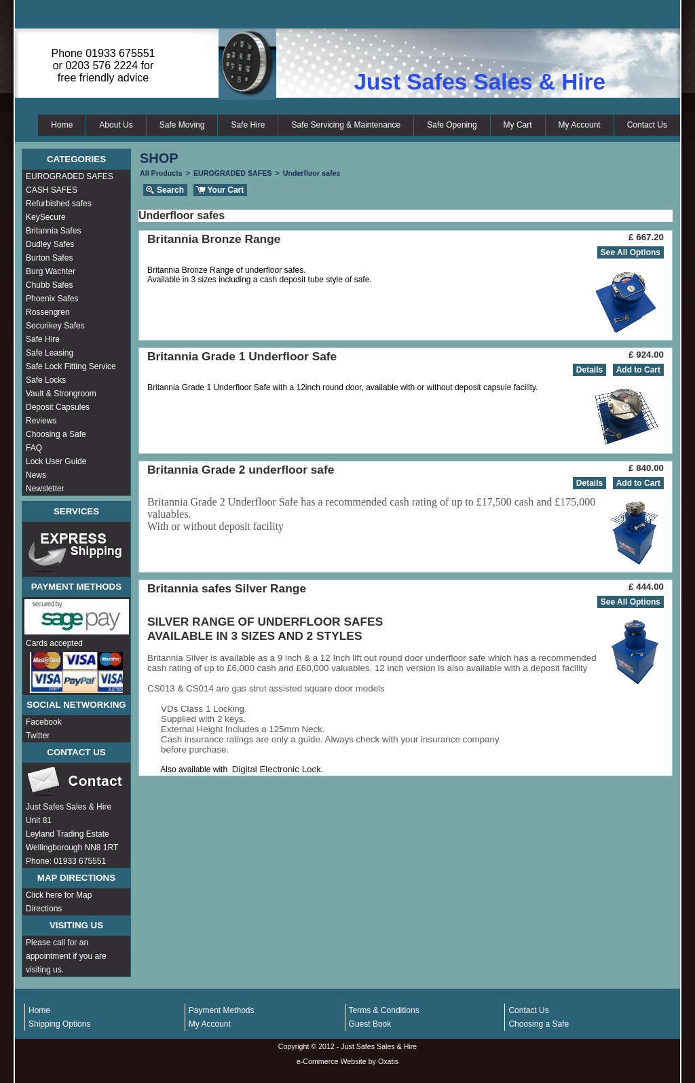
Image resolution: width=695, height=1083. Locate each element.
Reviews (41, 420)
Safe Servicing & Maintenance (345, 125)
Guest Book (370, 1024)
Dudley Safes (50, 244)
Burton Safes (49, 258)
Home (62, 125)
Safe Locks (46, 380)
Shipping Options (59, 1024)
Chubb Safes (49, 285)
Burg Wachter (50, 271)
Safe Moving (182, 125)
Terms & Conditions (384, 1010)
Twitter (38, 735)
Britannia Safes (53, 230)
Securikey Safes (55, 325)
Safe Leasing (49, 353)
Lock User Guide (56, 461)
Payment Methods (222, 1010)
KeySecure (46, 217)
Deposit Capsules (58, 407)
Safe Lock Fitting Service (71, 366)
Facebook (44, 722)
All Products (161, 173)
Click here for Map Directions (59, 901)
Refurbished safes (59, 203)
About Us (115, 125)
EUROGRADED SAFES (69, 176)
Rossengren (48, 312)
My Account (580, 125)
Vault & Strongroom (61, 393)
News (36, 475)
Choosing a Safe (56, 434)
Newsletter (45, 488)
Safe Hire (248, 125)
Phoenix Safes (52, 298)
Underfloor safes (312, 173)
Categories (76, 159)
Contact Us (647, 125)
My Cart (518, 125)
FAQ (34, 448)
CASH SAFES (51, 190)
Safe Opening (451, 125)
